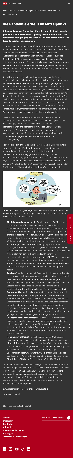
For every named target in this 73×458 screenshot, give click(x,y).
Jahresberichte (40, 11)
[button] (69, 3)
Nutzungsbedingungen (13, 430)
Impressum (8, 421)
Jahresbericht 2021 (55, 11)
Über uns (12, 11)
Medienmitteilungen (25, 11)
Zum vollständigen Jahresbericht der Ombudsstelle (25, 389)
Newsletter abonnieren (56, 418)
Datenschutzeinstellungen (15, 437)
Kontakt (6, 417)
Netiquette (8, 427)
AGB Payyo (8, 433)
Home (5, 11)
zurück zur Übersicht (12, 394)
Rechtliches (8, 424)
